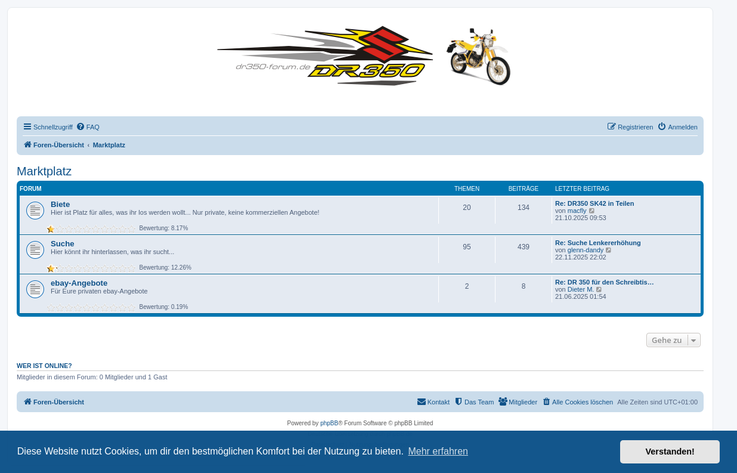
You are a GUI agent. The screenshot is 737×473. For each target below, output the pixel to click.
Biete (60, 204)
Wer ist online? (44, 365)
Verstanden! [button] (670, 451)
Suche (63, 243)
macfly (577, 210)
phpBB (329, 423)
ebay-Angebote (79, 283)
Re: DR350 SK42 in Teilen (594, 203)
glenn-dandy (586, 249)
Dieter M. (581, 289)
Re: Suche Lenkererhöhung (598, 242)
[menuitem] (88, 127)
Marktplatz (44, 171)
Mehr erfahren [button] (438, 451)
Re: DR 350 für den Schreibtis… (604, 282)
